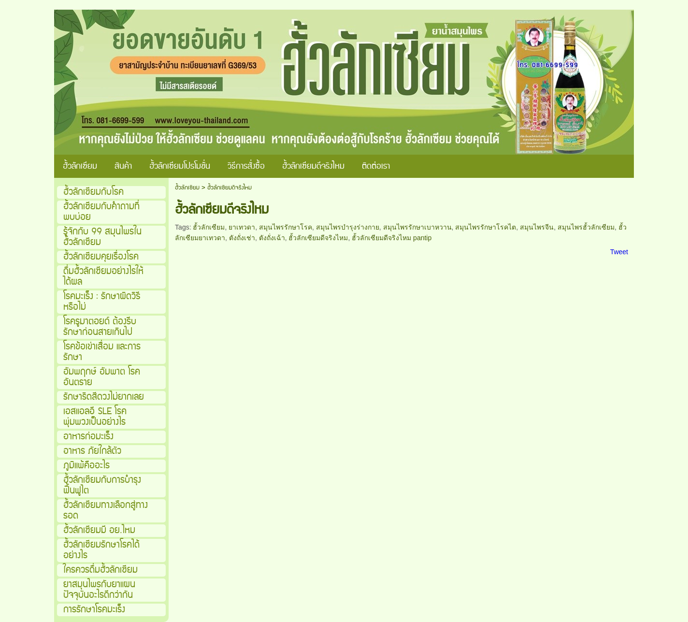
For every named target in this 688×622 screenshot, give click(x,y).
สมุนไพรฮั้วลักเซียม (586, 227)
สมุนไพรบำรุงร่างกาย (347, 227)
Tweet (619, 252)
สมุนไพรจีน (537, 227)
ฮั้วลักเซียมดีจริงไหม (318, 238)
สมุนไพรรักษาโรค (285, 227)
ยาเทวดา (242, 227)
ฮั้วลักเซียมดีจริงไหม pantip (391, 238)
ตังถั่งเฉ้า (272, 238)
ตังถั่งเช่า (242, 238)
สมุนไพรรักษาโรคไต (485, 227)
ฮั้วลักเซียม (187, 188)
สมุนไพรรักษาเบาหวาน (417, 227)
